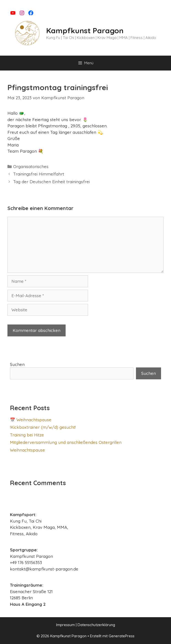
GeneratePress (121, 636)
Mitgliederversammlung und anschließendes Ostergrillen (66, 442)
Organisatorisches (30, 166)
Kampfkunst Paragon (85, 30)
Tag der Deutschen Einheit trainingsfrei (51, 181)
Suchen (17, 364)
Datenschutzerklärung (96, 624)
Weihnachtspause (27, 450)
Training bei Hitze (27, 434)
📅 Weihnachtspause (30, 419)
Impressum (65, 624)
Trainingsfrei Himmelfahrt (38, 174)
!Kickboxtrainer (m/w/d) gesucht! (43, 427)
